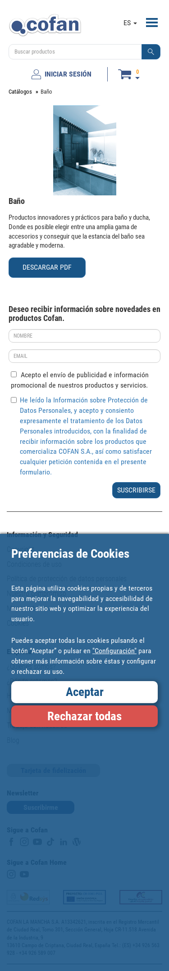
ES (130, 22)
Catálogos (20, 91)
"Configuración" (114, 650)
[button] (151, 51)
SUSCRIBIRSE (136, 490)
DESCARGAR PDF (47, 267)
